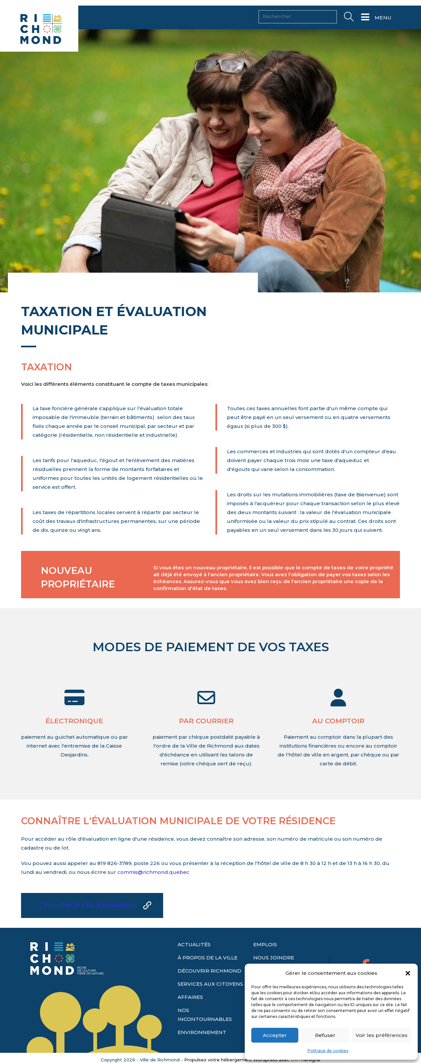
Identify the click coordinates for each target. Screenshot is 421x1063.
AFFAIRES (190, 997)
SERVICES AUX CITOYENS (210, 984)
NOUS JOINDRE (273, 957)
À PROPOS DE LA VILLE (207, 957)
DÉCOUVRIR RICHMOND (209, 971)
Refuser (325, 1035)
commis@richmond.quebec (153, 872)
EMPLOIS (265, 944)
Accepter (275, 1035)
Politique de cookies (328, 1050)
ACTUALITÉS (194, 944)
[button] (408, 973)
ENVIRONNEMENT (202, 1032)
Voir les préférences (382, 1035)
